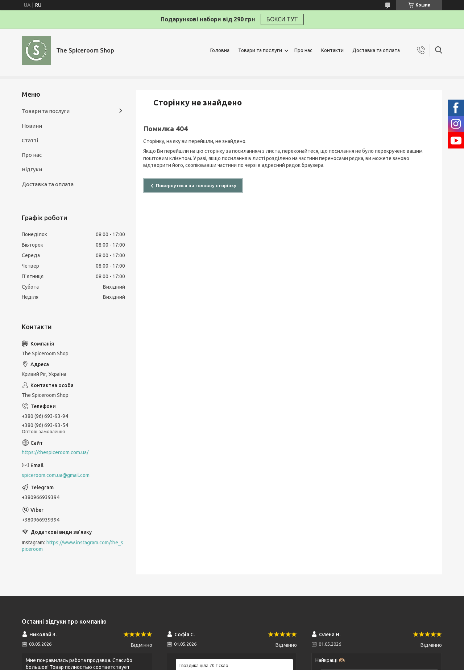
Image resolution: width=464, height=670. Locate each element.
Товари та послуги (260, 50)
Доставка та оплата (376, 50)
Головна (219, 50)
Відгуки (32, 169)
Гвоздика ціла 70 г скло (203, 665)
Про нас (303, 50)
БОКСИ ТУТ (282, 19)
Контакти (332, 50)
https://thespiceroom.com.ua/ (55, 452)
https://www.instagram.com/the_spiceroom (72, 546)
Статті (30, 140)
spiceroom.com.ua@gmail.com (56, 475)
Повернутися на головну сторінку (196, 185)
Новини (32, 126)
